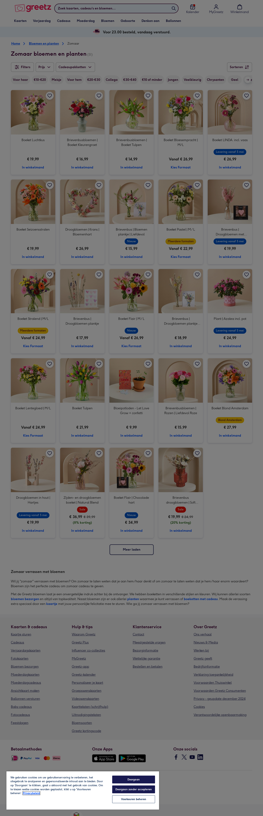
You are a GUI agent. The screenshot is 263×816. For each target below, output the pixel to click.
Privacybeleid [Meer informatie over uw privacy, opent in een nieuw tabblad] (31, 793)
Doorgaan (133, 779)
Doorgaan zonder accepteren (133, 789)
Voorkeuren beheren (133, 799)
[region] (82, 790)
